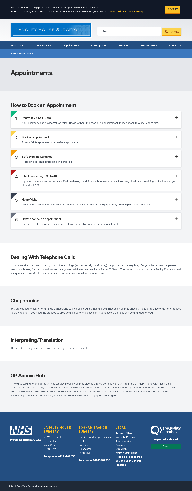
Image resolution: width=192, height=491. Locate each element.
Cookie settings (134, 11)
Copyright (121, 448)
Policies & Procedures (129, 456)
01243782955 (66, 456)
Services (123, 45)
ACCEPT (173, 9)
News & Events (149, 45)
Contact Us (175, 45)
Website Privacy (125, 437)
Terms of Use (124, 433)
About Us (17, 45)
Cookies (121, 445)
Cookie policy (116, 11)
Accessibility (123, 441)
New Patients (43, 45)
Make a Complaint (126, 452)
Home (13, 53)
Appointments (71, 45)
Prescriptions (98, 45)
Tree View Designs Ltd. (28, 486)
